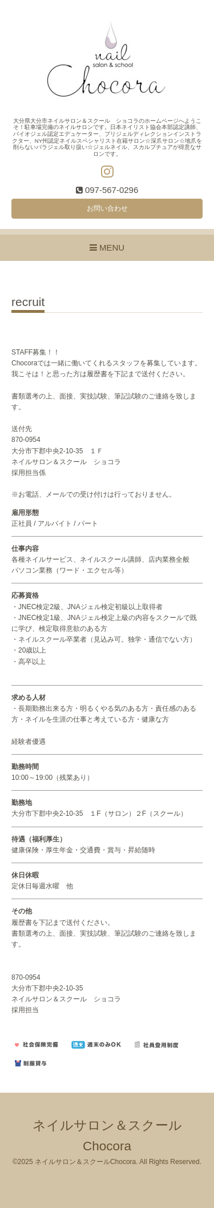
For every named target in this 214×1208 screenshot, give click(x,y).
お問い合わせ (107, 208)
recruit (28, 302)
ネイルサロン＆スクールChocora (85, 1162)
